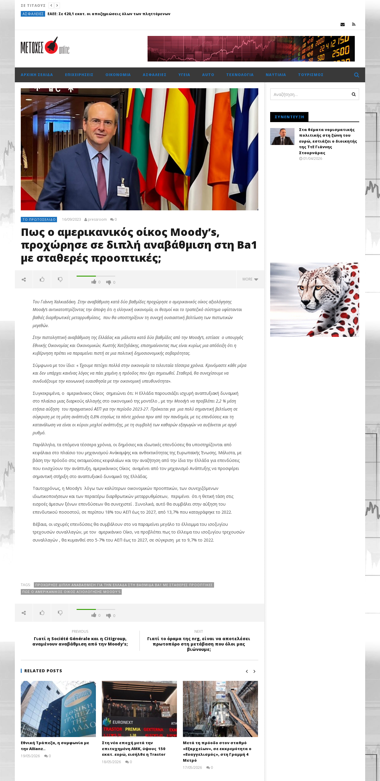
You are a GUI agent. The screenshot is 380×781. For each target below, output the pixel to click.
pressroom (97, 219)
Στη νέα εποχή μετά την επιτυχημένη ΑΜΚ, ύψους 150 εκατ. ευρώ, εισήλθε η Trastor (133, 748)
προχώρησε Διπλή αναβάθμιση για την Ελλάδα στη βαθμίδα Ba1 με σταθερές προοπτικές (124, 585)
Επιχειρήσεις (79, 74)
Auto (208, 74)
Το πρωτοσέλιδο (39, 219)
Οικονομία (118, 74)
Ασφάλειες (33, 13)
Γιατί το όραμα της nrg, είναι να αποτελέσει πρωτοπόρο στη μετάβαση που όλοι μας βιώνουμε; (198, 641)
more (250, 279)
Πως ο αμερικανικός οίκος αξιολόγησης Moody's (71, 591)
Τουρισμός (311, 74)
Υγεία (184, 74)
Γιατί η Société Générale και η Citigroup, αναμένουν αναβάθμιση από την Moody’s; (80, 639)
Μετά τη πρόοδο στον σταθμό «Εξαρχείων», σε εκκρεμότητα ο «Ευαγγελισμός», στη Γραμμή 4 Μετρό (217, 751)
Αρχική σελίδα (37, 74)
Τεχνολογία (240, 74)
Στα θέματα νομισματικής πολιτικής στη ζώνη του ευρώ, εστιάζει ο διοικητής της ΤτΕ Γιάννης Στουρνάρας (328, 141)
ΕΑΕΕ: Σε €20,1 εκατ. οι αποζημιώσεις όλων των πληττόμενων (109, 13)
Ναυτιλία (276, 74)
